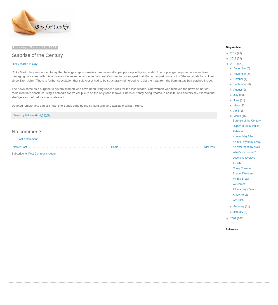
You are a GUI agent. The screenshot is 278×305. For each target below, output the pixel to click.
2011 (233, 58)
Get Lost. (238, 200)
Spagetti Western (243, 173)
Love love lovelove (244, 157)
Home (114, 147)
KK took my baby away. (247, 141)
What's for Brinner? (244, 152)
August (238, 89)
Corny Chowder (242, 168)
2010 (233, 64)
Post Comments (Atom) (42, 153)
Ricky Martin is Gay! (25, 64)
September (240, 84)
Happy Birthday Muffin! (246, 125)
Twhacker (238, 131)
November (240, 73)
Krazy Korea (240, 194)
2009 (233, 218)
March (237, 116)
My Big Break (241, 178)
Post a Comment (27, 139)
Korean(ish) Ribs (243, 136)
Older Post (209, 147)
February (239, 206)
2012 (233, 53)
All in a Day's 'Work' (245, 189)
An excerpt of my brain (246, 147)
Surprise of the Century (247, 120)
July (236, 94)
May (236, 105)
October (238, 79)
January (238, 212)
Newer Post (20, 147)
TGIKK (237, 162)
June (236, 100)
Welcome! (239, 184)
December (240, 68)
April (236, 110)
